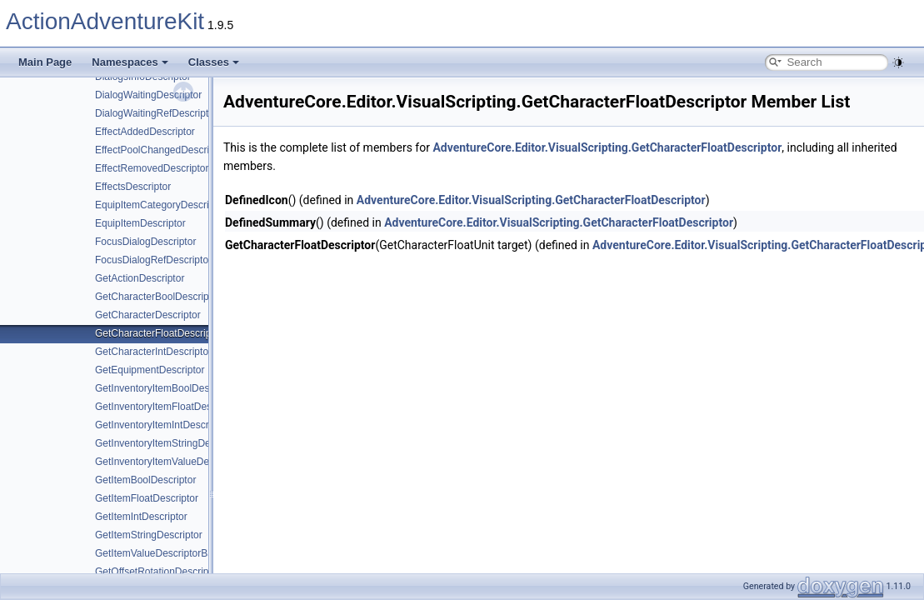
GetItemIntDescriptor (141, 516)
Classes (213, 62)
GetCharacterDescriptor (148, 315)
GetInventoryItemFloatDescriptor (167, 406)
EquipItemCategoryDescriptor (160, 205)
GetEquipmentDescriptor (149, 370)
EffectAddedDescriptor (145, 132)
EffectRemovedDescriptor (152, 168)
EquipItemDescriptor (140, 223)
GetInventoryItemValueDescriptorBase (180, 462)
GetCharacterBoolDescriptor (158, 296)
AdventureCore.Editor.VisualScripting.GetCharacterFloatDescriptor (607, 147)
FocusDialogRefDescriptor (153, 260)
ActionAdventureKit (105, 21)
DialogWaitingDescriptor (148, 95)
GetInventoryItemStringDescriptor (169, 443)
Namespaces (130, 62)
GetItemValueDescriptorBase (159, 553)
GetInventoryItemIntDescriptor (161, 425)
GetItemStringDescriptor (148, 535)
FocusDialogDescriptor (145, 242)
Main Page (45, 62)
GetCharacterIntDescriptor (153, 352)
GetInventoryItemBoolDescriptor (166, 388)
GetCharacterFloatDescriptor (158, 333)
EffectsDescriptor (133, 186)
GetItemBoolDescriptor (145, 480)
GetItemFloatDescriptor (146, 498)
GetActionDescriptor (139, 278)
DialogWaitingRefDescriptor (156, 113)
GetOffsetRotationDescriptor (158, 572)
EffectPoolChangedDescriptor (161, 150)
